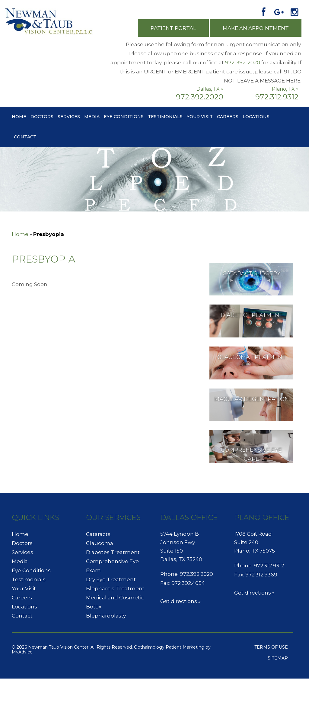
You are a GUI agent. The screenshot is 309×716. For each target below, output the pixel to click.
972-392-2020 (242, 63)
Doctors (41, 116)
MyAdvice (22, 652)
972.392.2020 (199, 96)
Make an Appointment (256, 28)
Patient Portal (173, 28)
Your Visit (200, 116)
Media (92, 116)
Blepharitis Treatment (115, 588)
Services (69, 116)
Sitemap (278, 658)
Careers (227, 116)
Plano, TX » (285, 89)
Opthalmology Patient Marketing (169, 647)
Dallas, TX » (209, 89)
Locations (256, 116)
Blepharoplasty (106, 616)
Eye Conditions (124, 116)
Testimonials (165, 116)
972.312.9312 (276, 96)
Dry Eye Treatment (111, 579)
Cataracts (98, 534)
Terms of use (271, 647)
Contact (25, 137)
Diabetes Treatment (113, 552)
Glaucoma (99, 543)
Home (19, 116)
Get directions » (180, 601)
